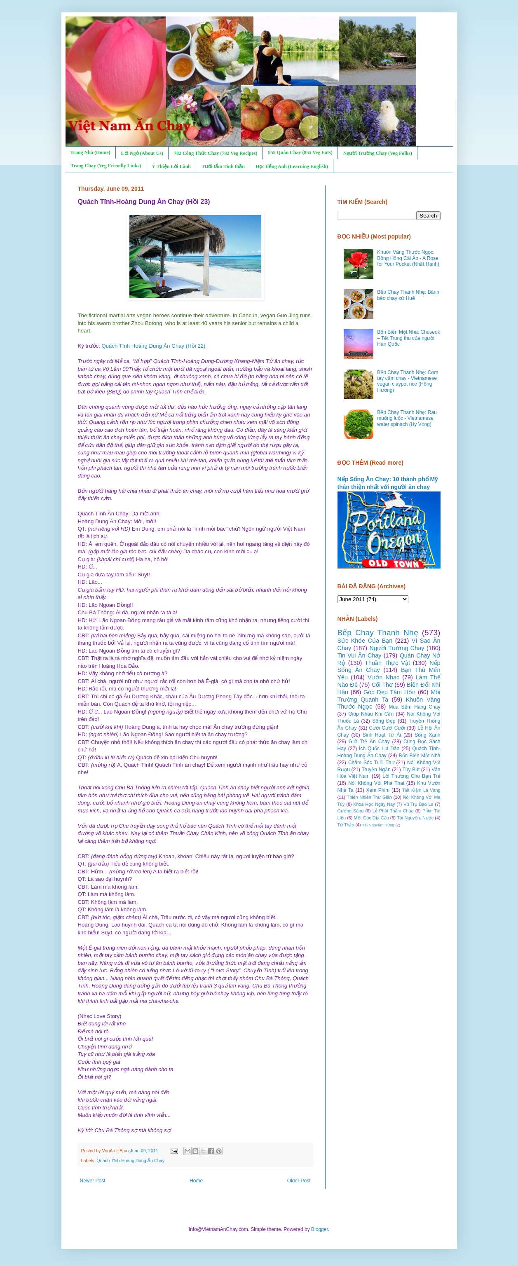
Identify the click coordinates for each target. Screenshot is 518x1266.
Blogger (319, 1229)
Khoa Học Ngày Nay (374, 804)
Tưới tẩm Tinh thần (223, 166)
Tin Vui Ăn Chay (360, 655)
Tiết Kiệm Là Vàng (421, 790)
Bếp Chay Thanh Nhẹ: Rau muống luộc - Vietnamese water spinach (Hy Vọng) (407, 418)
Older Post (299, 1181)
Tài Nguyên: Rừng (378, 825)
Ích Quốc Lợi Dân (379, 748)
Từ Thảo (346, 824)
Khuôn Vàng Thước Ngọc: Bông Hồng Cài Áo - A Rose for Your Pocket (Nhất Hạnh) (408, 258)
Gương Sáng (351, 810)
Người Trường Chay (397, 648)
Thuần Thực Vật (387, 663)
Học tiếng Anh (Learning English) (291, 166)
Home (196, 1181)
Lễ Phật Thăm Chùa (393, 810)
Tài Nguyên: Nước (415, 817)
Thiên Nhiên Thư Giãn (369, 797)
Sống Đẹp (383, 721)
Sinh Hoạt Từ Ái (382, 735)
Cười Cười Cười (387, 728)
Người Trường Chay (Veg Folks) (377, 153)
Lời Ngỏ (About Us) (142, 153)
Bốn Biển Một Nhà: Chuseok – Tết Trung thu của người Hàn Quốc (408, 338)
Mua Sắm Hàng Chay (415, 707)
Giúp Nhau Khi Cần (371, 714)
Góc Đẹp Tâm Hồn (389, 692)
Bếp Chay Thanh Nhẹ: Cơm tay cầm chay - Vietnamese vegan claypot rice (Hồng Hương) (407, 381)
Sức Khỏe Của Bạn (365, 640)
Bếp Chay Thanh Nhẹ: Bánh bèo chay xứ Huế (408, 295)
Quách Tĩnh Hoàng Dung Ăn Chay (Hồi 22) (154, 346)
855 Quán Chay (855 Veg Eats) (300, 152)
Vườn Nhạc (383, 677)
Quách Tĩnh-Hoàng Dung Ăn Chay (130, 1160)
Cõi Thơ (382, 684)
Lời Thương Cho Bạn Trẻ (411, 776)
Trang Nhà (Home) (90, 152)
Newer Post (92, 1181)
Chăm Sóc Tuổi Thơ (371, 762)
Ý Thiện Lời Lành (171, 166)
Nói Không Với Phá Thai (376, 783)
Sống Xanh (427, 735)
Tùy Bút (411, 769)
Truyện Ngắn (376, 769)
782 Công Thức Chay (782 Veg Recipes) (215, 153)
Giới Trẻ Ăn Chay (369, 741)
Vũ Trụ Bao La (418, 804)
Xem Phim (377, 790)
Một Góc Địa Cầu (371, 817)
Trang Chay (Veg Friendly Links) (106, 165)
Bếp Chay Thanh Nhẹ (378, 632)
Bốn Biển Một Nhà (420, 755)
